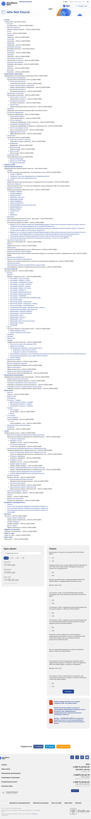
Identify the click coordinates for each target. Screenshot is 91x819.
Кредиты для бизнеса (14, 188)
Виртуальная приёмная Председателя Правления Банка (26, 435)
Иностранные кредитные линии (17, 220)
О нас (12, 421)
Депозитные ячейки (13, 359)
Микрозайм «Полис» (17, 315)
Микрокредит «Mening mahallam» (21, 313)
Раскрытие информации (15, 112)
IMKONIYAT (13, 215)
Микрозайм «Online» (17, 323)
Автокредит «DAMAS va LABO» (20, 280)
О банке (7, 20)
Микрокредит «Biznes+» (18, 317)
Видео (12, 413)
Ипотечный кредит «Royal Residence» (22, 305)
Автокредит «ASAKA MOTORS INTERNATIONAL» (25, 298)
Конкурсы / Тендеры (14, 400)
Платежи (10, 336)
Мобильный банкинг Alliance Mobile (19, 251)
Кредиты (10, 274)
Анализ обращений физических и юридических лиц (27, 473)
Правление (10, 43)
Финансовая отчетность (15, 58)
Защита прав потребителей (16, 518)
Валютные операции (14, 184)
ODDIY (12, 213)
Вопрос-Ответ (11, 396)
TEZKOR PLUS (14, 211)
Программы (11, 512)
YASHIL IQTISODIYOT (17, 203)
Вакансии (10, 70)
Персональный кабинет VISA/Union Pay (23, 487)
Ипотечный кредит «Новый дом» (21, 302)
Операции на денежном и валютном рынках (22, 383)
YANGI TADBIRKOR (16, 201)
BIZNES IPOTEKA (15, 195)
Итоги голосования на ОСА (19, 128)
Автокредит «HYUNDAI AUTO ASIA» (21, 282)
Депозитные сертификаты (16, 257)
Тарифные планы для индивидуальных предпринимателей (29, 176)
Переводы (10, 334)
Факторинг (10, 217)
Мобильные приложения (15, 498)
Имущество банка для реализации (18, 425)
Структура (10, 39)
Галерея (9, 408)
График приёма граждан (18, 464)
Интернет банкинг (13, 475)
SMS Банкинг (11, 248)
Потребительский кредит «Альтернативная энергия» (27, 307)
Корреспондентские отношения (17, 379)
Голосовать (68, 691)
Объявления (11, 398)
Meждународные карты (18, 330)
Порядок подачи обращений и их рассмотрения (26, 471)
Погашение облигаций (17, 163)
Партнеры (10, 54)
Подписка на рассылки (12, 529)
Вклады (9, 273)
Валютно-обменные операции (17, 363)
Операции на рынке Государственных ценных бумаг (24, 386)
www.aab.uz (35, 813)
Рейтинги (10, 66)
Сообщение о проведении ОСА (20, 124)
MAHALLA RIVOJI (15, 209)
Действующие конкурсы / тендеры (21, 402)
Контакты (7, 514)
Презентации (14, 105)
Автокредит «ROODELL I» (18, 290)
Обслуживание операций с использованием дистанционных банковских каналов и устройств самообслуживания (48, 354)
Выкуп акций (14, 151)
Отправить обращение (17, 439)
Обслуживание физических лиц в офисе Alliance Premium (29, 356)
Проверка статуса (16, 441)
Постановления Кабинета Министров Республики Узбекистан (27, 508)
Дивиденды (14, 143)
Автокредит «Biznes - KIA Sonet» (20, 288)
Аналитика (10, 427)
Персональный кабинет (18, 483)
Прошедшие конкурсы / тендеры (21, 404)
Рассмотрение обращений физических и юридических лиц (26, 448)
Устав (9, 31)
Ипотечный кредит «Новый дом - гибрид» (24, 303)
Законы (9, 504)
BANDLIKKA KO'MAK (16, 199)
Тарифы (10, 170)
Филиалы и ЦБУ (9, 164)
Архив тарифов (15, 357)
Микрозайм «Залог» (17, 319)
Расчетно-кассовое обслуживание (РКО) (23, 344)
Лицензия (10, 35)
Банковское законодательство (14, 502)
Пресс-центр (8, 390)
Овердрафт (14, 325)
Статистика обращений (18, 444)
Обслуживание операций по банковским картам (26, 348)
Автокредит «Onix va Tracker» (19, 278)
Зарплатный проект (13, 263)
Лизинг (9, 244)
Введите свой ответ (55, 585)
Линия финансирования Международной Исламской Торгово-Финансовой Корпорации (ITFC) (41, 236)
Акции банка (11, 135)
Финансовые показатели (15, 93)
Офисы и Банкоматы (14, 367)
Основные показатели (17, 101)
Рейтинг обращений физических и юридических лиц (27, 468)
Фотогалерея (14, 410)
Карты (9, 327)
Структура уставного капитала (20, 139)
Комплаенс (11, 51)
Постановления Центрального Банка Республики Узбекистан (27, 510)
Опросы (9, 495)
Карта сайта (8, 537)
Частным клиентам (11, 269)
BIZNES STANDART (16, 192)
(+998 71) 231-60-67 (81, 782)
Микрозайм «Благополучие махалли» (22, 321)
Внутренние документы (18, 89)
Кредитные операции (17, 346)
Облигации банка (13, 155)
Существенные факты (17, 116)
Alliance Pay (11, 338)
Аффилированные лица (18, 132)
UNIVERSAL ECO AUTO (17, 197)
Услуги (6, 431)
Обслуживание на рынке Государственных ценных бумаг (26, 265)
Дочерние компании (14, 47)
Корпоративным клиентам (13, 166)
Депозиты (10, 180)
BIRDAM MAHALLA (16, 207)
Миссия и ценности (13, 27)
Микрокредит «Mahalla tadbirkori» (21, 311)
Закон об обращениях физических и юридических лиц (28, 452)
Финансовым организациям (13, 375)
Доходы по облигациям (18, 161)
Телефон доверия (13, 522)
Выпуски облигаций (16, 159)
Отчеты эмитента (16, 120)
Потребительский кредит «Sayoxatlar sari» (24, 309)
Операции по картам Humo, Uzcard (24, 350)
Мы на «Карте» (12, 525)
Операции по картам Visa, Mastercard (25, 352)
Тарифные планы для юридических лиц (23, 178)
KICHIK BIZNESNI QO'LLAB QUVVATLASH (23, 205)
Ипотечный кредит (16, 300)
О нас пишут (11, 415)
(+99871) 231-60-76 (81, 775)
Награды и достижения (15, 62)
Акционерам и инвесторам (13, 74)
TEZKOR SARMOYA (16, 193)
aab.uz (9, 4)
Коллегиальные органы (18, 81)
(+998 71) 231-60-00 (81, 767)
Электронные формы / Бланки (17, 491)
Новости (10, 392)
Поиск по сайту (9, 533)
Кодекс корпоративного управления (22, 85)
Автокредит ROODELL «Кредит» (20, 286)
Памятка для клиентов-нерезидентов (19, 259)
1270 (88, 764)
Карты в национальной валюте (20, 332)
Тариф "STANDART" (16, 174)
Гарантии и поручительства (16, 240)
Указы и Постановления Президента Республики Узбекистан (27, 506)
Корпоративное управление (16, 78)
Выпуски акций (15, 147)
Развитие (10, 109)
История (10, 24)
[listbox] (23, 553)
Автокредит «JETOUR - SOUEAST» (21, 284)
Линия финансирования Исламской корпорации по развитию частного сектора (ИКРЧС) (39, 238)
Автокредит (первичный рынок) (20, 292)
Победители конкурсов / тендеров (21, 406)
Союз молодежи (12, 417)
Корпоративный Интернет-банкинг (21, 479)
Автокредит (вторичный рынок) (20, 294)
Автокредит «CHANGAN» (18, 296)
